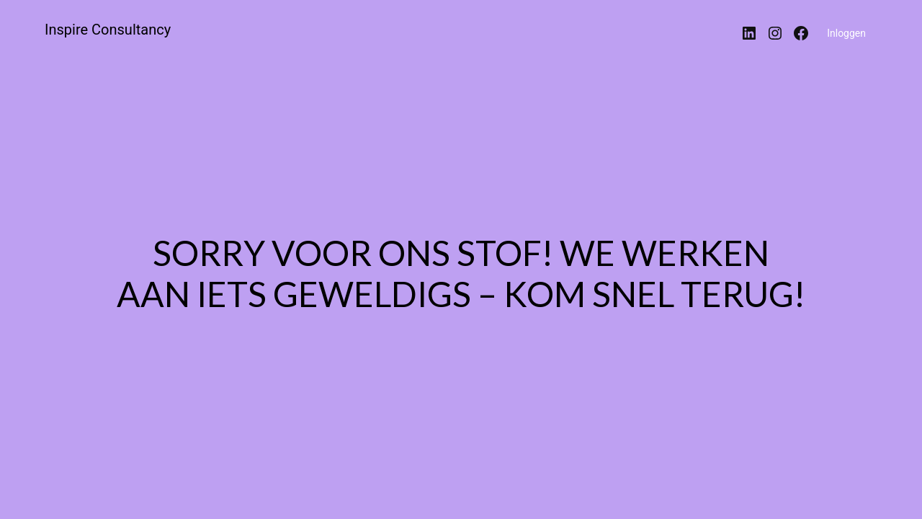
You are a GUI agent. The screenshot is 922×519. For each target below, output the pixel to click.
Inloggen (846, 33)
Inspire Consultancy (108, 29)
